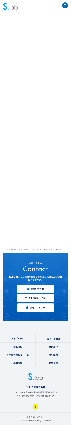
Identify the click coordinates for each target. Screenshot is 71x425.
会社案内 (53, 354)
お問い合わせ (35, 288)
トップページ (17, 338)
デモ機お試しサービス (18, 354)
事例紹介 (53, 346)
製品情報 (17, 346)
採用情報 (17, 363)
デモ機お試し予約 (35, 298)
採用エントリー (35, 307)
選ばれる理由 (53, 338)
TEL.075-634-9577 (25, 396)
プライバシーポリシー (35, 417)
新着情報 (53, 363)
